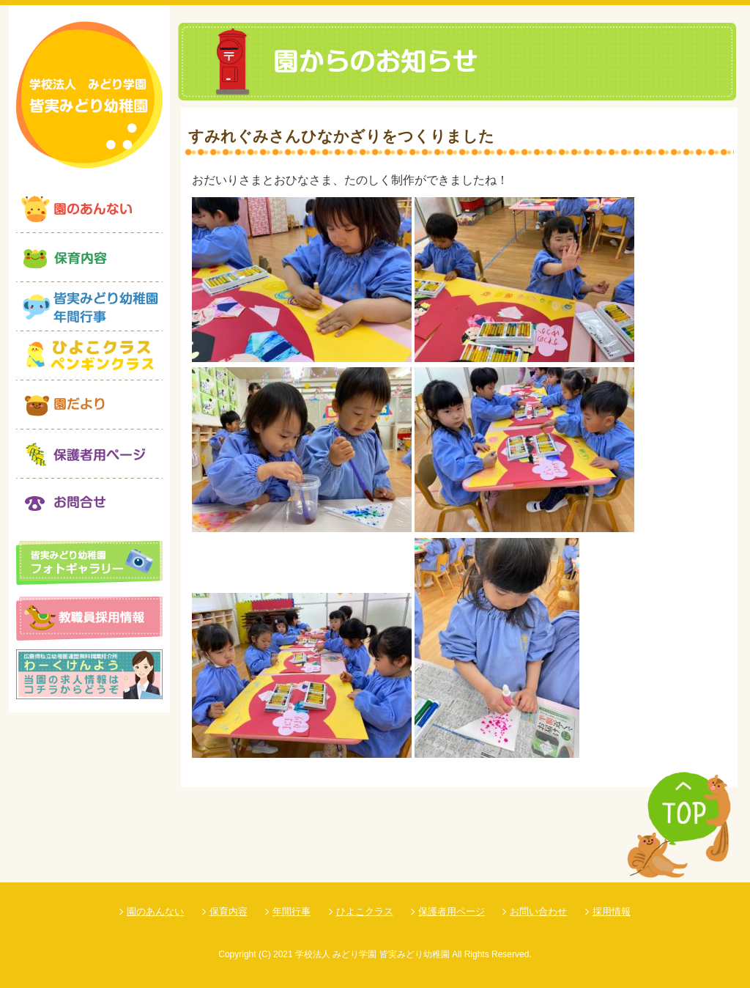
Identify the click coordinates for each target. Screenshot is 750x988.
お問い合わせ (538, 911)
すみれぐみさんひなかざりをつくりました (341, 136)
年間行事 (291, 911)
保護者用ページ (451, 911)
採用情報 (612, 911)
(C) (265, 954)
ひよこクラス (364, 911)
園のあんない (155, 911)
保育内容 (228, 911)
